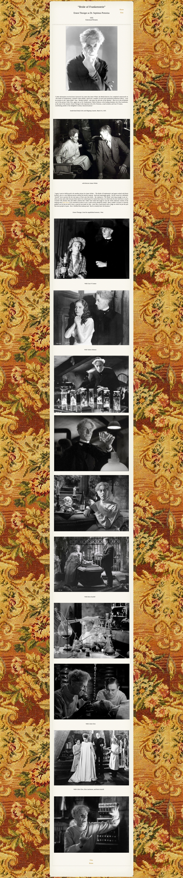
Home (122, 9)
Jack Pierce (66, 202)
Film (121, 13)
